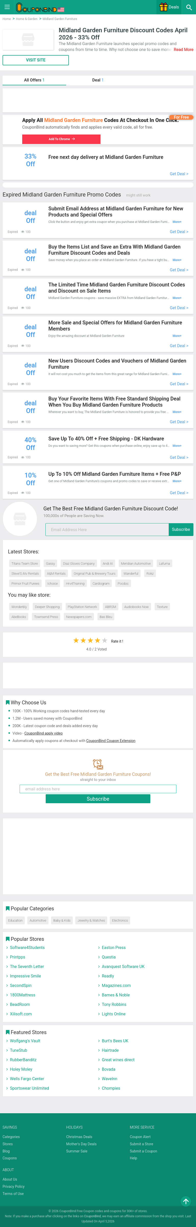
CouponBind (92, 1216)
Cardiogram (101, 583)
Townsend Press (46, 617)
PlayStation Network (82, 607)
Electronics (120, 920)
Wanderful (131, 573)
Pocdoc (123, 583)
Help (133, 1158)
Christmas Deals (79, 1137)
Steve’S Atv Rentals (25, 573)
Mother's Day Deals (81, 1144)
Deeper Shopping (47, 607)
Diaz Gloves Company (78, 563)
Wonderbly (19, 607)
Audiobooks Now (136, 607)
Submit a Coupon (143, 1151)
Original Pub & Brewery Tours (94, 573)
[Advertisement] (98, 100)
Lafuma (164, 563)
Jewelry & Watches (91, 920)
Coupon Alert (140, 1137)
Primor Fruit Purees (25, 583)
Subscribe (181, 529)
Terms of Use (13, 1194)
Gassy (50, 563)
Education (15, 920)
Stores (8, 1144)
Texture (162, 607)
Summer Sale (76, 1151)
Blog (6, 1151)
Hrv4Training (75, 583)
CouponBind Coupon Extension (110, 741)
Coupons (10, 1158)
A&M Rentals (56, 573)
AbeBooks (18, 617)
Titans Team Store (24, 563)
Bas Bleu (106, 617)
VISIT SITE (35, 60)
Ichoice (52, 583)
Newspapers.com (78, 617)
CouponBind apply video (43, 733)
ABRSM (110, 607)
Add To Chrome (61, 139)
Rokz (150, 573)
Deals (169, 7)
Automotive (38, 920)
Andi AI (108, 563)
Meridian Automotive (136, 563)
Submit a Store (141, 1144)
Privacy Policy (13, 1186)
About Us (10, 1179)
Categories (11, 1137)
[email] (119, 529)
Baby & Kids (61, 920)
